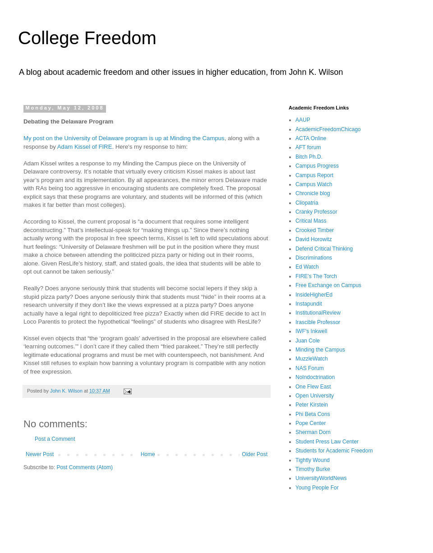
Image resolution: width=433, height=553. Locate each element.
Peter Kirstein (311, 405)
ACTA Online (310, 138)
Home (148, 454)
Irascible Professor (317, 322)
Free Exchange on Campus (328, 285)
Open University (314, 396)
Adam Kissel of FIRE (84, 146)
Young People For (317, 487)
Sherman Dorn (313, 432)
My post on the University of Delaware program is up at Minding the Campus (124, 138)
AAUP (302, 120)
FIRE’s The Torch (316, 276)
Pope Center (310, 423)
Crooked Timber (314, 230)
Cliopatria (306, 203)
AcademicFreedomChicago (328, 129)
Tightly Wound (312, 460)
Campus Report (314, 175)
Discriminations (313, 258)
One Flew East (313, 387)
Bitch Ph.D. (308, 157)
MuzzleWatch (311, 359)
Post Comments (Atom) (84, 467)
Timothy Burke (312, 469)
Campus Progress (317, 166)
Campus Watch (313, 184)
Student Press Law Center (327, 442)
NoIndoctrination (315, 377)
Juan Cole (307, 341)
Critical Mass (311, 221)
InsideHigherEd (313, 295)
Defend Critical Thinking (324, 249)
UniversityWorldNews (321, 478)
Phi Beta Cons (312, 414)
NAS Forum (309, 368)
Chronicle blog (312, 193)
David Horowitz (313, 239)
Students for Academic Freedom (334, 451)
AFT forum (308, 147)
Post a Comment (55, 439)
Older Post (254, 454)
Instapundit (308, 304)
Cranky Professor (316, 212)
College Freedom (87, 38)
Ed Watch (307, 267)
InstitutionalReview (318, 313)
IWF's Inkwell (311, 331)
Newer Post (40, 454)
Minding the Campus (320, 350)
